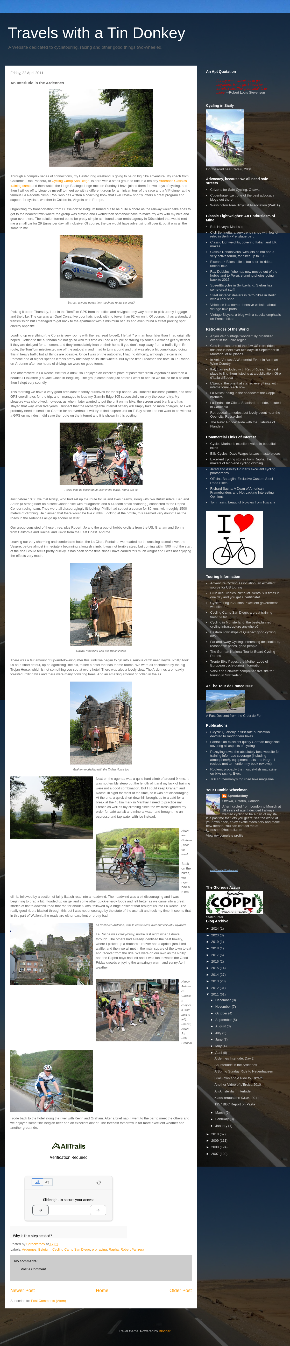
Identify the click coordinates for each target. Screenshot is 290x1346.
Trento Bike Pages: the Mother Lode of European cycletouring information (239, 664)
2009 (215, 1140)
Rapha (113, 1249)
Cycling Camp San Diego (70, 181)
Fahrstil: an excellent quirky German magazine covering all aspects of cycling (245, 744)
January (221, 1126)
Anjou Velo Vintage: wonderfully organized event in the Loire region (241, 338)
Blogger (164, 1331)
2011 (215, 994)
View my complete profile (224, 835)
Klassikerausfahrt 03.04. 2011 (236, 1098)
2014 (215, 975)
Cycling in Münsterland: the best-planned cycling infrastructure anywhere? (240, 624)
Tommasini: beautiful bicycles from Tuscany (242, 502)
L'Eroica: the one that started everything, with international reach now (244, 385)
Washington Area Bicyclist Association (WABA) (245, 205)
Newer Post (22, 1290)
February (222, 1119)
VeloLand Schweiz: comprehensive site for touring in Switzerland (241, 673)
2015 (215, 968)
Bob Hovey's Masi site (226, 227)
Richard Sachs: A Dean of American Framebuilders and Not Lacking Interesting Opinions (242, 493)
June (219, 1039)
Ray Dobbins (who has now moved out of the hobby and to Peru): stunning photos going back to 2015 (243, 276)
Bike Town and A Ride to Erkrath (238, 1078)
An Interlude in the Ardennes (235, 1065)
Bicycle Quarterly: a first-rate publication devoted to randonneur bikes (240, 734)
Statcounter (214, 917)
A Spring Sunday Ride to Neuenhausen (243, 1071)
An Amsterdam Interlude (232, 1091)
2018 (215, 948)
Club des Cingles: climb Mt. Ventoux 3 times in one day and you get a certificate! (244, 595)
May (219, 1046)
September (224, 1020)
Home (102, 1290)
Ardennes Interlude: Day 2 (233, 1058)
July (218, 1033)
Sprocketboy (238, 796)
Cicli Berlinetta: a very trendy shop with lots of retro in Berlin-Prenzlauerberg (244, 234)
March (220, 1112)
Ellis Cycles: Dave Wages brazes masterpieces (245, 453)
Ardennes (29, 1249)
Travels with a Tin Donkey (96, 32)
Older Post (180, 1290)
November (223, 1006)
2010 (215, 1134)
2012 (215, 988)
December (223, 1000)
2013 (215, 981)
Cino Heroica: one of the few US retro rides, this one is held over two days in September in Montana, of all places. (244, 350)
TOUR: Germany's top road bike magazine (242, 779)
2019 (215, 942)
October (221, 1013)
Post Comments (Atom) (48, 1301)
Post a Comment (33, 1269)
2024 (215, 928)
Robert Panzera (132, 1249)
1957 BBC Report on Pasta (234, 1104)
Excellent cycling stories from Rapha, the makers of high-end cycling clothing (240, 461)
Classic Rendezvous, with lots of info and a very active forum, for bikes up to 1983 (242, 254)
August (221, 1026)
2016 (215, 961)
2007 (215, 1154)
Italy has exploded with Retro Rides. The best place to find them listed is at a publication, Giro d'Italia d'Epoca (245, 373)
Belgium (44, 1249)
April (219, 1053)
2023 (215, 935)
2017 (215, 955)
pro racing (99, 1249)
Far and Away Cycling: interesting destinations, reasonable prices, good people (245, 644)
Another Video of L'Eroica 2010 (237, 1084)
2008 (215, 1147)
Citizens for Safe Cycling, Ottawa (234, 190)
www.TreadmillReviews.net (224, 870)
